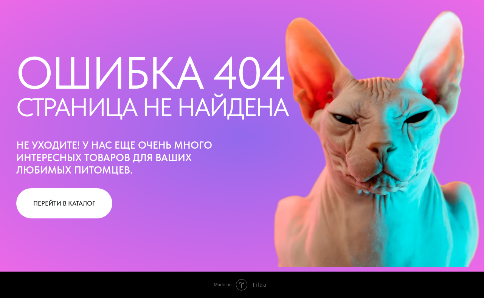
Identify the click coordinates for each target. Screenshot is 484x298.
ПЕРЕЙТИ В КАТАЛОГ (64, 203)
